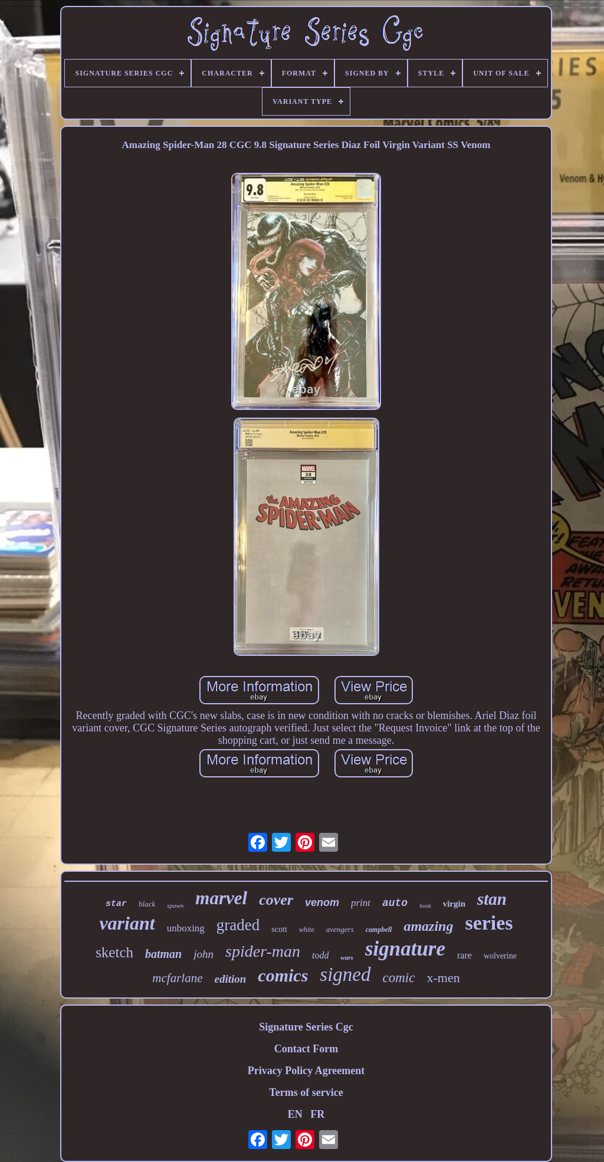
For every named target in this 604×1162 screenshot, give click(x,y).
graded (238, 925)
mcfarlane (177, 978)
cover (276, 899)
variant (127, 923)
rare (464, 955)
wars (346, 957)
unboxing (186, 928)
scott (279, 929)
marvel (221, 898)
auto (395, 903)
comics (283, 975)
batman (163, 953)
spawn (175, 905)
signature (405, 948)
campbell (379, 929)
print (360, 902)
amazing (428, 926)
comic (399, 977)
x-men (442, 977)
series (489, 923)
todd (320, 955)
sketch (114, 952)
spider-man (262, 951)
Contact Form (306, 1049)
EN (295, 1114)
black (147, 904)
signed (345, 974)
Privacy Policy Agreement (306, 1070)
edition (231, 979)
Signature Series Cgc (306, 1027)
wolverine (500, 955)
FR (317, 1114)
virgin (454, 903)
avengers (340, 929)
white (306, 929)
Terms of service (306, 1092)
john (203, 954)
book (425, 905)
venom (322, 902)
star (116, 904)
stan (492, 898)
